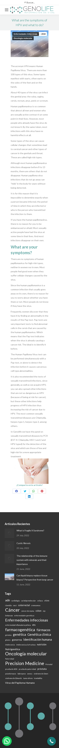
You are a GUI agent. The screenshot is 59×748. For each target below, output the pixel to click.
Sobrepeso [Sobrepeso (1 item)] (21, 674)
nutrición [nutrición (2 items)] (41, 644)
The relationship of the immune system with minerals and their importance (32, 559)
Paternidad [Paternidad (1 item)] (9, 659)
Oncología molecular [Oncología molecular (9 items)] (26, 654)
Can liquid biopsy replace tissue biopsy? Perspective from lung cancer (35, 577)
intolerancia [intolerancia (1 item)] (10, 645)
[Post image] (9, 533)
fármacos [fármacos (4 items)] (43, 630)
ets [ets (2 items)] (34, 624)
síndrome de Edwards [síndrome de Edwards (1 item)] (13, 678)
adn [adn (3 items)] (7, 600)
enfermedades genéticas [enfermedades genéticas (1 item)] (24, 615)
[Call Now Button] (51, 741)
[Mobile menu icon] (6, 10)
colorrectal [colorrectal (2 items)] (24, 605)
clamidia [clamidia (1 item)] (8, 605)
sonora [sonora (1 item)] (29, 674)
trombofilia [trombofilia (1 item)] (38, 678)
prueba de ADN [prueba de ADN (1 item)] (11, 669)
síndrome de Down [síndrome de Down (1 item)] (41, 674)
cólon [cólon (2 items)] (38, 610)
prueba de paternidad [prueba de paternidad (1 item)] (27, 669)
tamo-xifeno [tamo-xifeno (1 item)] (28, 678)
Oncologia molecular (23, 38)
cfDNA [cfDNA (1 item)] (46, 601)
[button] (7, 741)
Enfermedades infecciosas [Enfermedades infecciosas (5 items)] (26, 620)
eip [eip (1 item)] (44, 611)
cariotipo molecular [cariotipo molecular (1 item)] (28, 601)
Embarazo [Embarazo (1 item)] (9, 615)
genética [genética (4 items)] (19, 634)
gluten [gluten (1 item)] (8, 640)
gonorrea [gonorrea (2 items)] (17, 639)
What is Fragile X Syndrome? (30, 530)
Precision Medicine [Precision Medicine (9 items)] (24, 663)
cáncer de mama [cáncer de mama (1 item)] (27, 611)
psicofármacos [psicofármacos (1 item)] (10, 674)
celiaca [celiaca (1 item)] (40, 601)
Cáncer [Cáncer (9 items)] (12, 610)
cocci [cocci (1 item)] (15, 605)
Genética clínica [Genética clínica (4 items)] (39, 634)
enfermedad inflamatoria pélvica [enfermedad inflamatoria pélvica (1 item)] (18, 625)
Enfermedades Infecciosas (25, 34)
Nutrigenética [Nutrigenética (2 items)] (12, 649)
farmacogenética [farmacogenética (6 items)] (20, 629)
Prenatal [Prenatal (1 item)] (48, 664)
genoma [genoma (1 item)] (8, 635)
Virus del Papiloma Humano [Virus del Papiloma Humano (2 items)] (20, 682)
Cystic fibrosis (24, 543)
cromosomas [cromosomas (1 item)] (35, 605)
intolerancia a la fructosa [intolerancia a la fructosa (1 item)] (26, 645)
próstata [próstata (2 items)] (42, 668)
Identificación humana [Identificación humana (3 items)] (37, 639)
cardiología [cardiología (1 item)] (15, 601)
